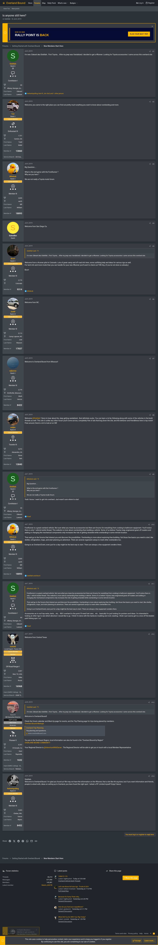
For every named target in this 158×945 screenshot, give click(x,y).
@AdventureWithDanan (53, 747)
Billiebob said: (32, 479)
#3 (153, 164)
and (33, 576)
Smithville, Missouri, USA (16, 393)
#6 (153, 299)
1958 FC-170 (62, 876)
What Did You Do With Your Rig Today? (72, 917)
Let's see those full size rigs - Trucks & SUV (73, 887)
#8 (153, 415)
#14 (152, 776)
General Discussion (65, 901)
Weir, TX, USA (17, 674)
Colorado (19, 283)
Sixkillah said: (31, 251)
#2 (153, 102)
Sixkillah (7, 19)
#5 (153, 246)
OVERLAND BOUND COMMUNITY (37, 743)
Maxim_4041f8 (47, 885)
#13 (152, 702)
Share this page (131, 878)
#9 (153, 474)
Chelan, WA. (18, 813)
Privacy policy (133, 933)
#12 (152, 634)
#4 (153, 223)
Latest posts (62, 871)
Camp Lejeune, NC (15, 336)
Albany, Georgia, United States (18, 88)
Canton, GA (18, 139)
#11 (152, 584)
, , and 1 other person (45, 93)
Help (141, 933)
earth (20, 201)
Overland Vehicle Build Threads (69, 881)
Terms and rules (121, 933)
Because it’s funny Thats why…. (69, 897)
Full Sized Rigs (63, 891)
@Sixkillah (36, 418)
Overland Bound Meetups (34, 724)
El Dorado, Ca (17, 748)
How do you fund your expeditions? (70, 907)
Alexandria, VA (17, 452)
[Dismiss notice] (152, 26)
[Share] (150, 51)
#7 (153, 358)
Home (146, 933)
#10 (152, 525)
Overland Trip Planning (34, 728)
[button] (68, 3)
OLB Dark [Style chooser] (11, 933)
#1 (153, 51)
